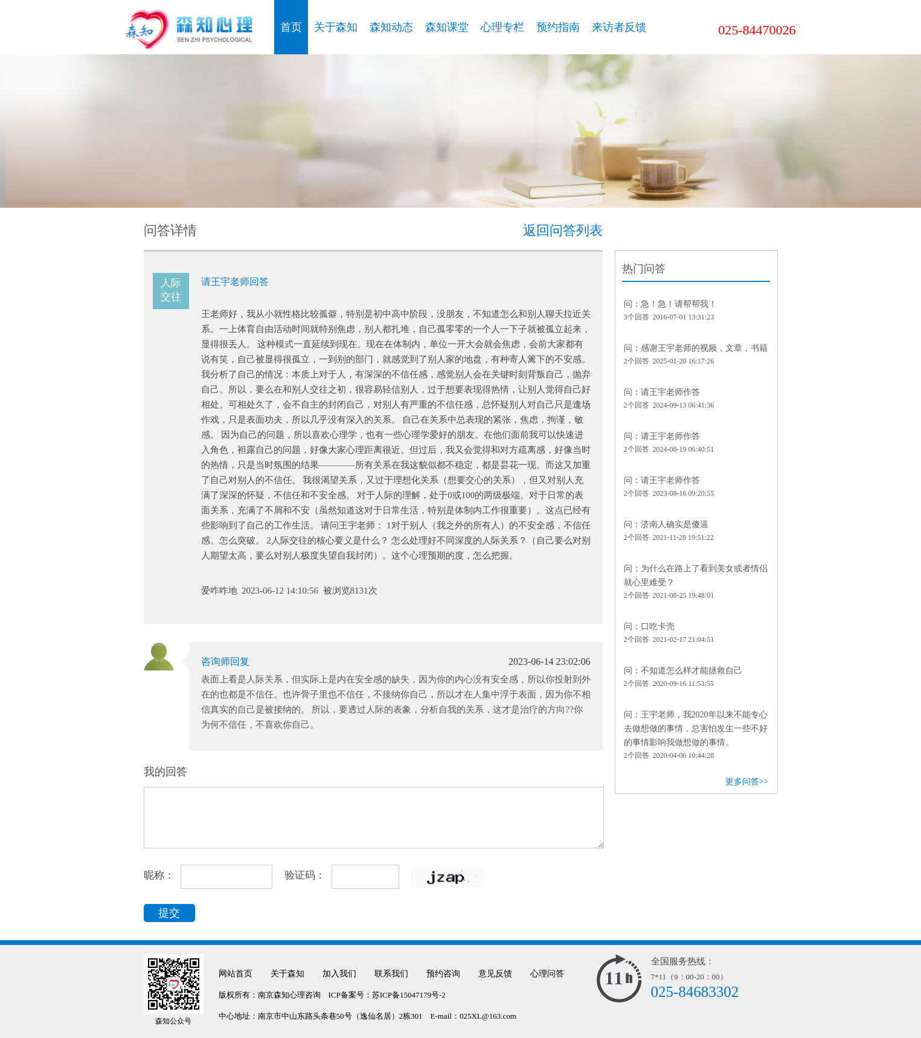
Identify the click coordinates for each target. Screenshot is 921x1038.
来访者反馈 (619, 27)
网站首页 (235, 973)
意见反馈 (495, 973)
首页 (291, 27)
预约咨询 (443, 973)
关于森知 (336, 27)
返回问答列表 (563, 230)
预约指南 (558, 27)
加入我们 (339, 973)
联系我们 (391, 973)
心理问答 (547, 973)
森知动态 (391, 27)
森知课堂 (447, 27)
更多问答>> (747, 781)
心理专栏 (502, 27)
